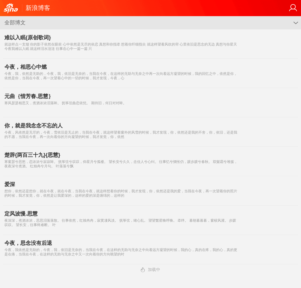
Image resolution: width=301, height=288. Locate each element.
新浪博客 (38, 7)
